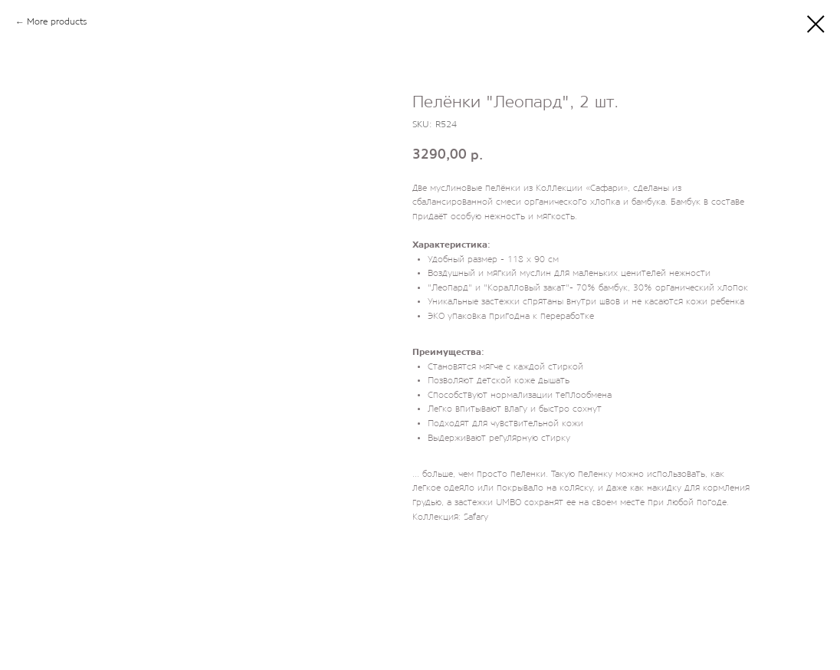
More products (57, 22)
